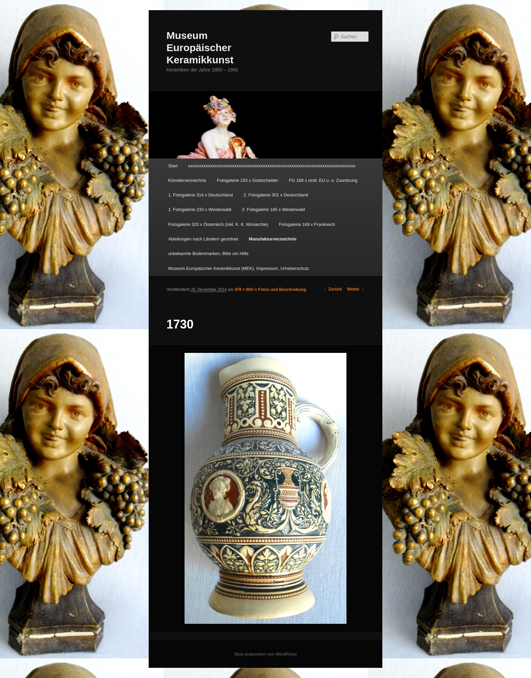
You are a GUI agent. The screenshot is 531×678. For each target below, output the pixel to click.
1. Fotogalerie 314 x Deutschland (200, 194)
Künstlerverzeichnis (187, 180)
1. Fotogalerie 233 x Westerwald (199, 209)
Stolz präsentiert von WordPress (265, 654)
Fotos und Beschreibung (282, 289)
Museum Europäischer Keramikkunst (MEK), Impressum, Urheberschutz (238, 268)
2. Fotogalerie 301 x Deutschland (275, 194)
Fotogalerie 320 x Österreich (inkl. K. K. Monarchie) (218, 224)
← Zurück (332, 289)
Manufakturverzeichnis (273, 238)
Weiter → (356, 289)
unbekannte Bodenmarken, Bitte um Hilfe (208, 253)
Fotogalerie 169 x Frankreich (307, 224)
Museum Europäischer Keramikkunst (199, 47)
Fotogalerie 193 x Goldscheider (247, 180)
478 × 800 (244, 289)
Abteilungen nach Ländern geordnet (203, 238)
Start (172, 165)
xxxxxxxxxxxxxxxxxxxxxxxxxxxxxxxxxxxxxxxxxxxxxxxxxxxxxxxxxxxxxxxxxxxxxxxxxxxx (272, 165)
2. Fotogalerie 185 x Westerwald (273, 209)
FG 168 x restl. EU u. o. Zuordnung (323, 180)
